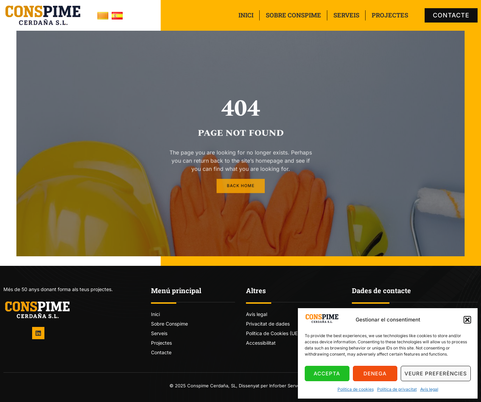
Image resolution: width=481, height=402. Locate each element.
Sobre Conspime (293, 15)
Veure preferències (435, 373)
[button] (467, 319)
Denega (375, 373)
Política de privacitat (397, 389)
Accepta (327, 373)
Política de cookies (356, 389)
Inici (245, 15)
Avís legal (429, 389)
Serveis (346, 15)
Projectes (390, 15)
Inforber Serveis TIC (290, 385)
